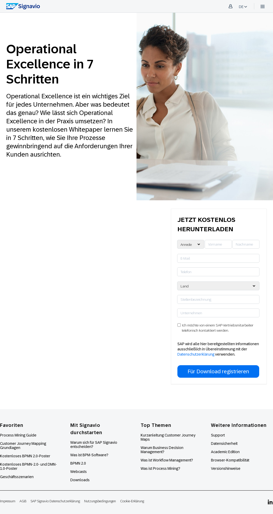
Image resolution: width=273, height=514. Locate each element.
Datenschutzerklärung (195, 354)
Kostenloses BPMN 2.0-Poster (25, 456)
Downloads (80, 480)
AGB (23, 501)
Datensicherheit (224, 443)
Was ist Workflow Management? (167, 460)
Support (218, 435)
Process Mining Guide (18, 435)
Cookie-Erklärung (132, 501)
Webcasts (78, 472)
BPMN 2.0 (78, 463)
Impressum (7, 501)
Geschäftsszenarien (17, 477)
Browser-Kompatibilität (230, 460)
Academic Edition (225, 452)
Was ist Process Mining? (160, 468)
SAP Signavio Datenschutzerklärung (55, 501)
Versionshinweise (225, 468)
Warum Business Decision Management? (162, 450)
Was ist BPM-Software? (89, 455)
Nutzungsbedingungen (100, 501)
